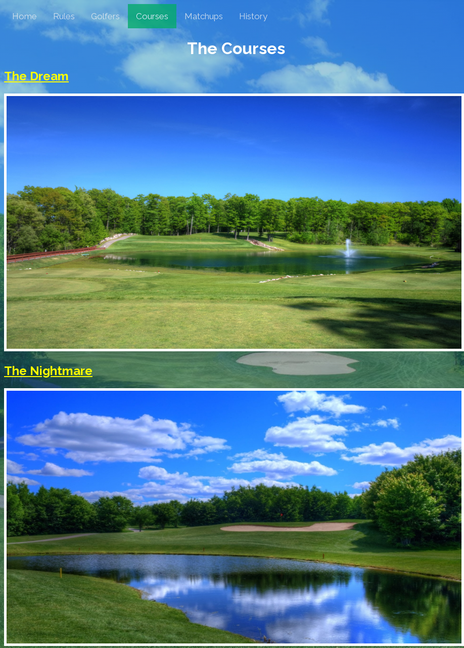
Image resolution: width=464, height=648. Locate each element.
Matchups (203, 16)
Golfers (105, 16)
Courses (152, 16)
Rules (64, 16)
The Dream (36, 76)
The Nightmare (48, 370)
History (253, 16)
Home (24, 16)
